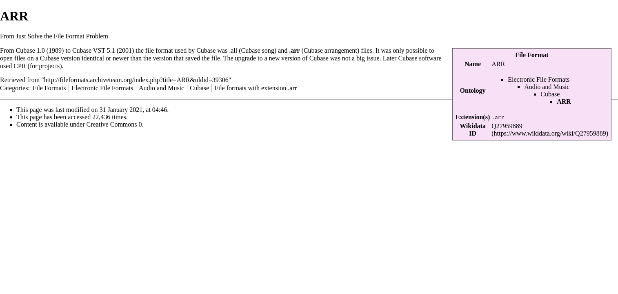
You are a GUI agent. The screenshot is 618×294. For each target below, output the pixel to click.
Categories (14, 88)
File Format (531, 54)
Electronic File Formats (538, 79)
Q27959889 (506, 125)
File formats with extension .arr (256, 88)
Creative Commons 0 (114, 124)
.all (233, 50)
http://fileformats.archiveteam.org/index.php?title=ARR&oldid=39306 (136, 79)
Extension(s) (473, 117)
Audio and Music (546, 86)
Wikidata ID (473, 129)
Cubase (550, 94)
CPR (19, 65)
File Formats (49, 88)
